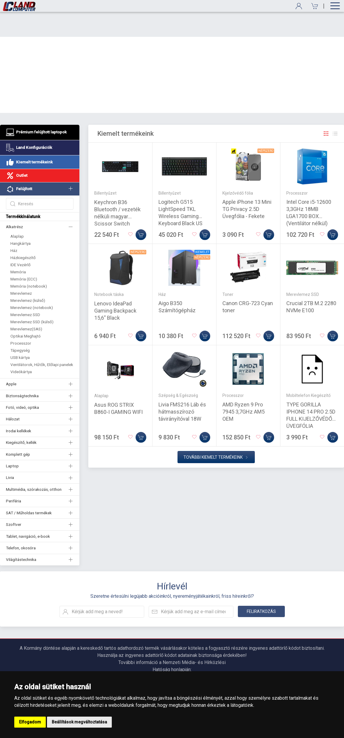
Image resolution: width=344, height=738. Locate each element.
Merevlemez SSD (25, 289)
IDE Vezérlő (20, 239)
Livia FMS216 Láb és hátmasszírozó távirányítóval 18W (182, 386)
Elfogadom (30, 722)
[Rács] (326, 109)
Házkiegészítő (23, 232)
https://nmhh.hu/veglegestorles (172, 652)
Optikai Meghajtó (25, 311)
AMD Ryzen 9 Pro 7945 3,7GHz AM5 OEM (243, 386)
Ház (13, 225)
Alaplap (17, 211)
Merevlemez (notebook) (31, 282)
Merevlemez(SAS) (26, 304)
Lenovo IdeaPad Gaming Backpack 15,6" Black (115, 285)
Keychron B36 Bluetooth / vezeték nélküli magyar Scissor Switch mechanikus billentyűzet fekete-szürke (117, 198)
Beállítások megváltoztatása (79, 722)
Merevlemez (21, 268)
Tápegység (20, 325)
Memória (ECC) (23, 254)
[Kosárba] (141, 209)
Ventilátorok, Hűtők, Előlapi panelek (41, 339)
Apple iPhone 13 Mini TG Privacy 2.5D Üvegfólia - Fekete (246, 184)
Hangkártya (20, 218)
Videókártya (21, 346)
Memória (18, 247)
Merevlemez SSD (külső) (32, 296)
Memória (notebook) (28, 261)
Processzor (20, 318)
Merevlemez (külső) (27, 275)
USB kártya (20, 332)
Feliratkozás (261, 586)
